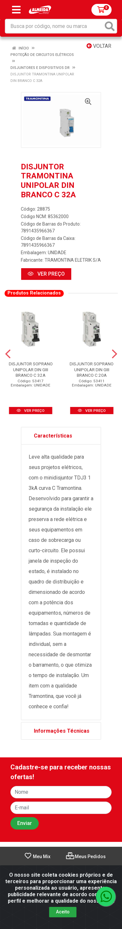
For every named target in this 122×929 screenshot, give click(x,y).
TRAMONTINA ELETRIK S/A (73, 260)
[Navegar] (8, 354)
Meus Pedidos (86, 856)
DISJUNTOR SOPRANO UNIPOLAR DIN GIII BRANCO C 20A (92, 369)
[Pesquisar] (109, 26)
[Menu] (16, 10)
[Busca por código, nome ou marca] (54, 26)
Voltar (99, 46)
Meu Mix (37, 856)
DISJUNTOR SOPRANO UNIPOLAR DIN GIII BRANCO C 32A (31, 369)
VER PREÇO (46, 274)
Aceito (63, 911)
